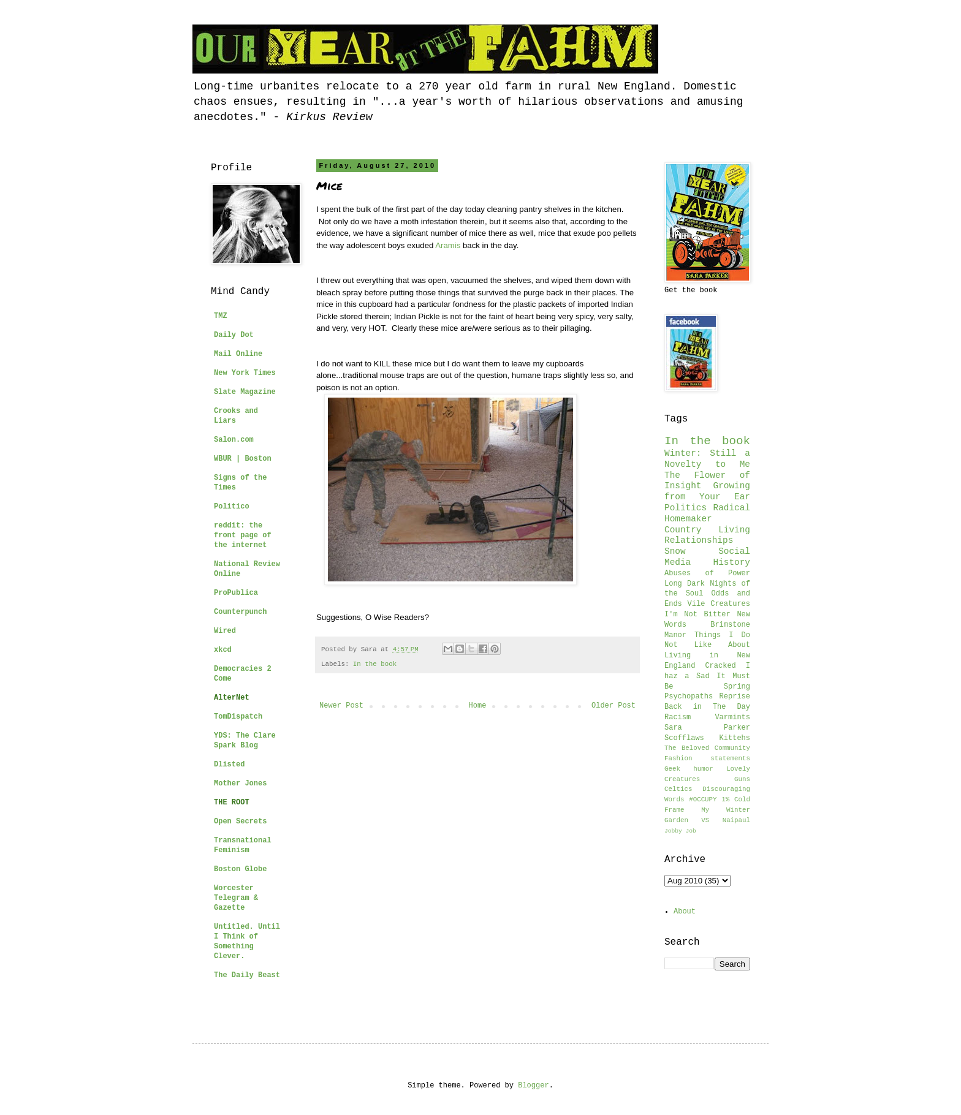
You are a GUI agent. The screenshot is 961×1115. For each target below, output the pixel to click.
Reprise (735, 696)
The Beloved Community (707, 748)
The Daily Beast (247, 975)
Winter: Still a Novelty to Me (707, 458)
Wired (225, 631)
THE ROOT (231, 802)
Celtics (678, 789)
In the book (375, 664)
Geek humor (688, 769)
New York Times (245, 373)
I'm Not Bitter (697, 614)
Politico (231, 506)
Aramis (447, 245)
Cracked (720, 666)
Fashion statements (707, 758)
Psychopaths (688, 696)
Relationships (698, 540)
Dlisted (229, 764)
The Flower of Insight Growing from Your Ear (707, 486)
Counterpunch (240, 612)
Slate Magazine (245, 392)
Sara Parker (707, 728)
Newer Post (341, 705)
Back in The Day (707, 707)
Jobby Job (680, 831)
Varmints (732, 717)
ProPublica (236, 593)
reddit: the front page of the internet (243, 535)
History (731, 562)
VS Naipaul (725, 820)
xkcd (223, 650)
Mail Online (238, 354)
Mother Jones (240, 783)
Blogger (533, 1085)
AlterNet (231, 698)
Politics (685, 508)
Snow (675, 551)
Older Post (613, 705)
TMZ (220, 316)
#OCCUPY (702, 799)
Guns (742, 779)
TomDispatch (238, 716)
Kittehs (735, 738)
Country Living (707, 530)
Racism (677, 717)
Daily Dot (234, 335)
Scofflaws (684, 738)
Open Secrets (240, 821)
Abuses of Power (707, 573)
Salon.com (234, 440)
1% (725, 799)
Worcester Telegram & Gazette (236, 898)
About (685, 911)
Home (478, 705)
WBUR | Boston (243, 459)
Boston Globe (240, 869)
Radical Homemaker (707, 513)
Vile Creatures (719, 604)
